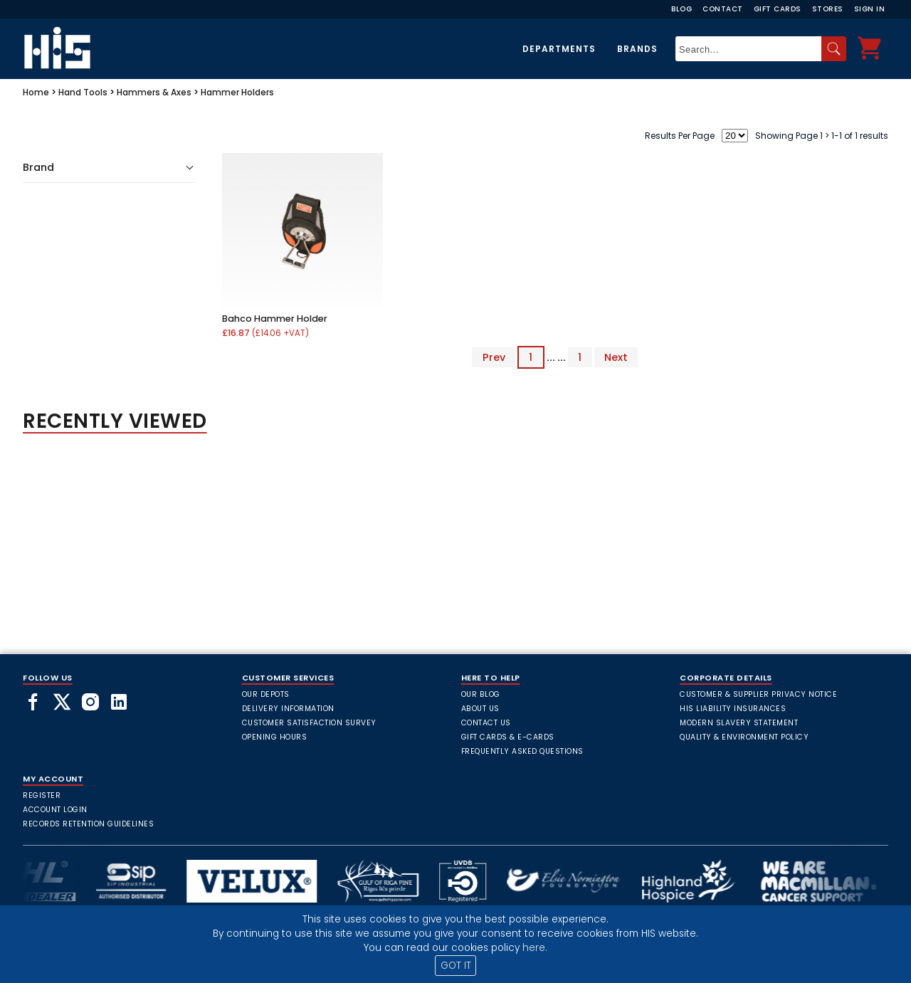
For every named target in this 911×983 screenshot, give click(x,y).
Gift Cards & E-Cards (507, 737)
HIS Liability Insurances (733, 708)
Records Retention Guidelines (88, 824)
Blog (681, 9)
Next (616, 357)
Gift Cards (777, 9)
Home (36, 92)
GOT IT (456, 965)
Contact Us (486, 722)
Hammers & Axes (154, 92)
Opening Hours (274, 737)
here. (534, 948)
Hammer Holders (237, 92)
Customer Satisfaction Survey (309, 722)
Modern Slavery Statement (739, 722)
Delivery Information (288, 708)
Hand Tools (82, 92)
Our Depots (266, 694)
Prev (494, 357)
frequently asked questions (522, 751)
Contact (722, 9)
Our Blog (480, 694)
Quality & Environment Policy (744, 737)
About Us (480, 708)
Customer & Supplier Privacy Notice (758, 694)
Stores (827, 9)
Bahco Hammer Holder (274, 318)
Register (41, 795)
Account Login (55, 809)
